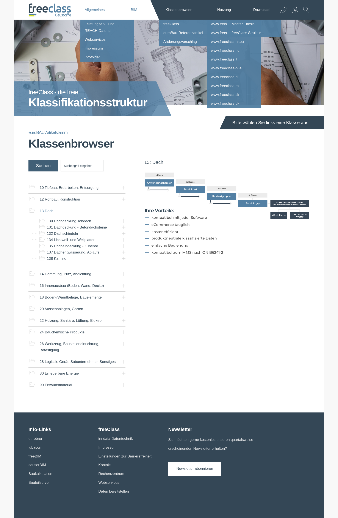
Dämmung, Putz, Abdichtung (65, 274)
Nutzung (224, 10)
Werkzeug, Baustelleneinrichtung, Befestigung (69, 347)
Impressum (107, 447)
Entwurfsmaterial (56, 385)
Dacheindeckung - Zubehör (72, 246)
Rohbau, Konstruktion (60, 199)
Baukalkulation (40, 474)
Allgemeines (95, 10)
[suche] (82, 165)
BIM (134, 10)
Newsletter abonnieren (194, 469)
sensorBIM (37, 465)
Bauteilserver (39, 483)
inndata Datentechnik (115, 439)
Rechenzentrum (111, 474)
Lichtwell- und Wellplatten (71, 240)
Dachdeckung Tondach (69, 221)
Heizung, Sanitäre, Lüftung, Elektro (71, 321)
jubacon (34, 447)
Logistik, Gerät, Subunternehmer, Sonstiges (78, 362)
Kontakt (104, 465)
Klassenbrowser (179, 10)
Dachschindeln (62, 234)
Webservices (108, 483)
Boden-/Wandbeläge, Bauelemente (71, 297)
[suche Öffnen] (305, 13)
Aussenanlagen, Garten (61, 309)
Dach (46, 211)
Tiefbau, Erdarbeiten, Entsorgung (69, 188)
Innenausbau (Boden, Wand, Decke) (72, 286)
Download (261, 10)
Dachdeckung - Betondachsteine (77, 227)
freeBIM (34, 456)
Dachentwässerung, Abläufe (73, 252)
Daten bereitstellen (113, 491)
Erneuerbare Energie (59, 373)
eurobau (35, 439)
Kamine (56, 259)
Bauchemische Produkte (62, 332)
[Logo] (49, 10)
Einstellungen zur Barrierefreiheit (125, 456)
